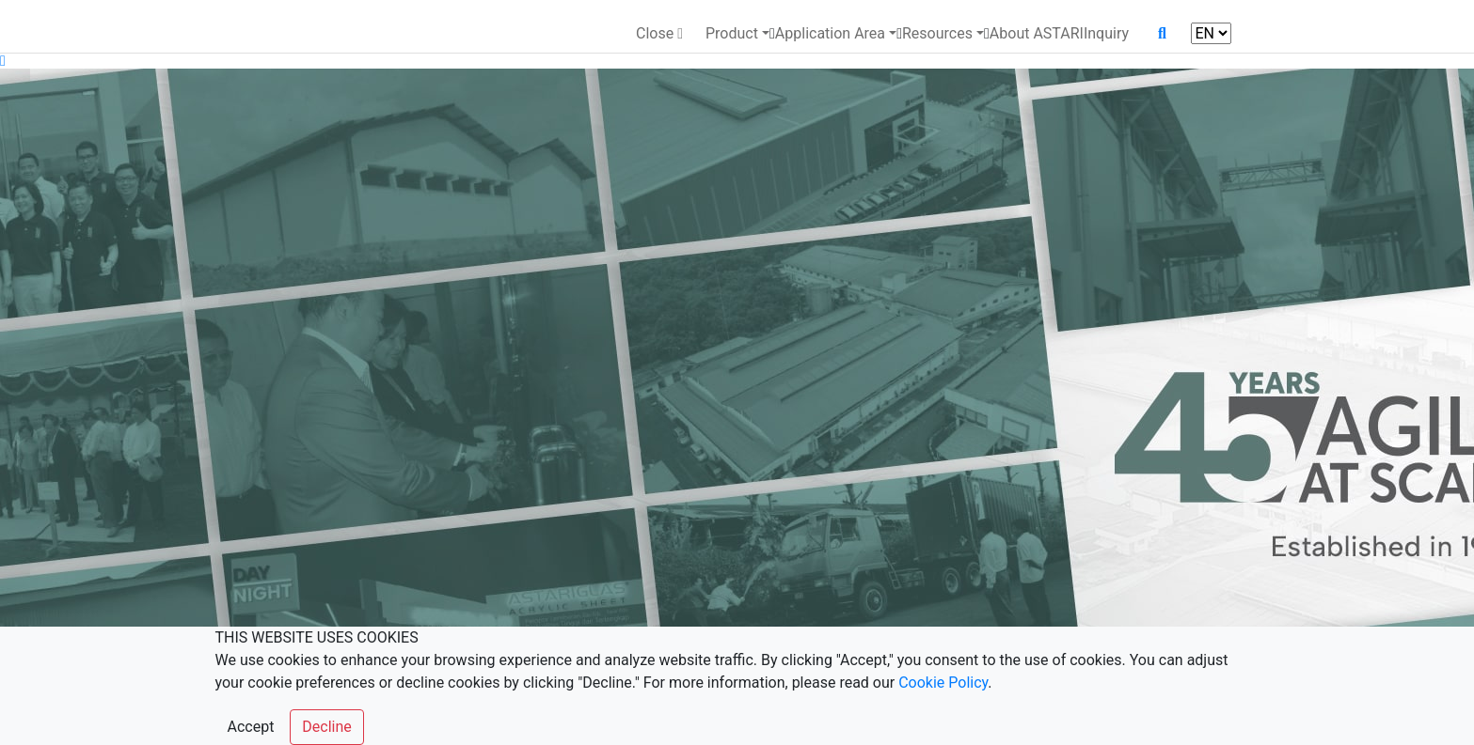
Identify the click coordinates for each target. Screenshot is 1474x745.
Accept (251, 727)
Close (659, 33)
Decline (326, 727)
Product (731, 33)
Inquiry (1106, 33)
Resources (937, 33)
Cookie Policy (943, 682)
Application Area (830, 33)
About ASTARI (1037, 33)
